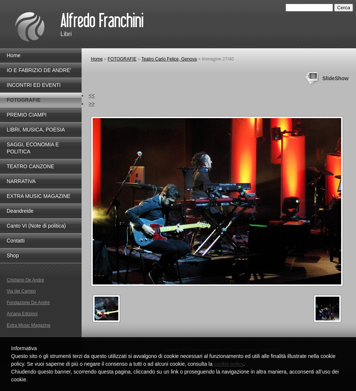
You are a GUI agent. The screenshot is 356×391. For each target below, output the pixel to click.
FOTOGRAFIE (122, 59)
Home (97, 59)
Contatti (15, 241)
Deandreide (20, 211)
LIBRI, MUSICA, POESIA (36, 130)
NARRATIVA (21, 181)
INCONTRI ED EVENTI (33, 85)
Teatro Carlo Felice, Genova (169, 59)
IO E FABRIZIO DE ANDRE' (39, 70)
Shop (13, 255)
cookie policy (228, 364)
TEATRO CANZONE (30, 166)
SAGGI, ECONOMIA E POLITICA (33, 147)
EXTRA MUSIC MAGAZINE (38, 196)
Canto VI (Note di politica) (36, 226)
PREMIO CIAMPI (26, 115)
